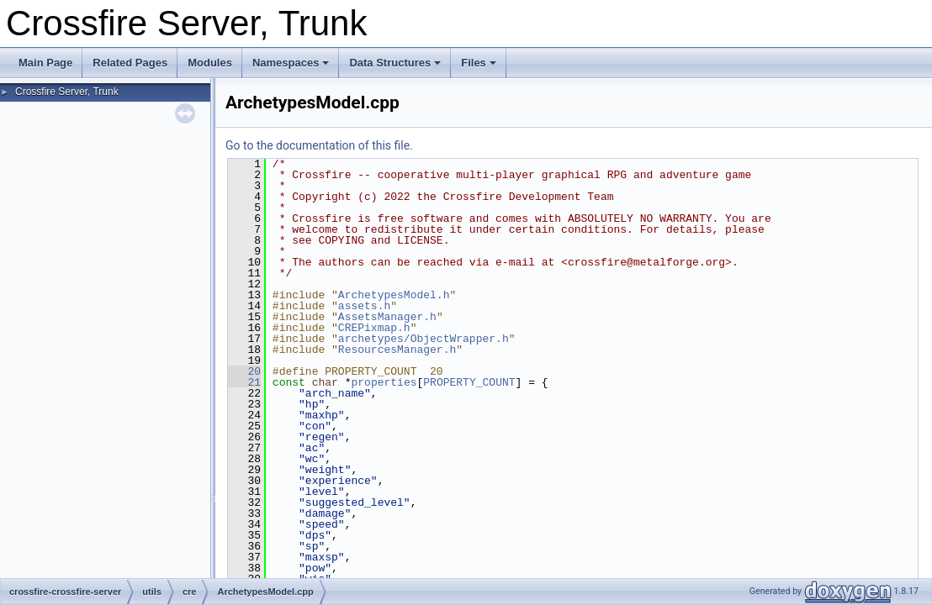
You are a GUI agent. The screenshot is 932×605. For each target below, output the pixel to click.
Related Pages (130, 62)
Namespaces (291, 62)
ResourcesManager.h (397, 349)
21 (244, 382)
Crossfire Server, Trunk (67, 91)
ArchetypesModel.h (394, 294)
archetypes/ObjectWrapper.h (423, 338)
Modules (210, 62)
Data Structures (395, 62)
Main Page (45, 62)
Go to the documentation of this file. (319, 145)
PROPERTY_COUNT (469, 382)
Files (478, 62)
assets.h (364, 305)
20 (244, 371)
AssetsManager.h (387, 316)
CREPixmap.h (374, 327)
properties (383, 382)
